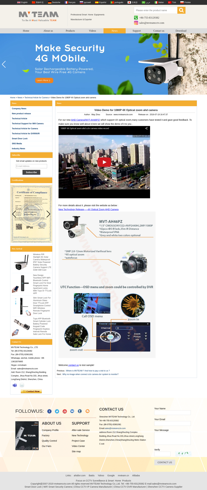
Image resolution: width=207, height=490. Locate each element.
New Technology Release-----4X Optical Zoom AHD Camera (89, 209)
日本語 (134, 2)
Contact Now (31, 391)
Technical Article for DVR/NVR (26, 133)
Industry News (18, 148)
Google (111, 475)
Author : (87, 114)
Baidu (92, 475)
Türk (174, 2)
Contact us (158, 30)
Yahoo (101, 475)
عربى (148, 2)
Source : (110, 114)
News (114, 30)
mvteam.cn (123, 475)
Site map (76, 451)
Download (181, 30)
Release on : (144, 114)
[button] (203, 64)
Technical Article (19, 118)
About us (48, 30)
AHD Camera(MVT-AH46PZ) (85, 120)
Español (102, 2)
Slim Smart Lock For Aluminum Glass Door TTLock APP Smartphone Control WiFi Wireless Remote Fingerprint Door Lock (42, 305)
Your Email (159, 419)
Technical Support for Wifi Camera (28, 123)
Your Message (161, 430)
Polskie (187, 2)
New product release (21, 113)
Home (26, 30)
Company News (19, 108)
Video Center (78, 446)
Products (70, 30)
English (24, 2)
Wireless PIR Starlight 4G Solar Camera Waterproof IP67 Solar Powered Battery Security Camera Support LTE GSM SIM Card (42, 262)
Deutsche (56, 2)
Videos (92, 30)
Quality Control (49, 440)
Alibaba (136, 475)
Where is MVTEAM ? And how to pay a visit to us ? (88, 371)
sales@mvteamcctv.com (151, 22)
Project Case (78, 440)
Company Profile (50, 430)
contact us (73, 365)
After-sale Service (81, 430)
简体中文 (40, 2)
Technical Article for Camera (37, 97)
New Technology (80, 435)
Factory (45, 435)
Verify (157, 449)
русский (87, 2)
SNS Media (17, 143)
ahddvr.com (79, 475)
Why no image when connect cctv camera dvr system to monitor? (90, 374)
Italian (161, 2)
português (119, 2)
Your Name (160, 408)
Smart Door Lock (20, 138)
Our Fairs (46, 446)
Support (137, 30)
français (72, 2)
